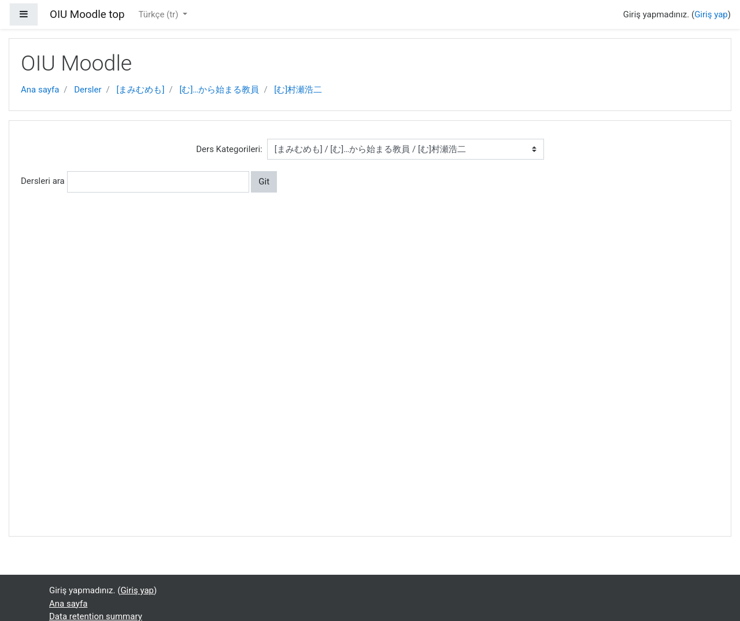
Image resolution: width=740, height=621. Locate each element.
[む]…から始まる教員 (219, 89)
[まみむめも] (141, 89)
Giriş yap (711, 14)
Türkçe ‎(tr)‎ (159, 14)
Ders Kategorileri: (229, 149)
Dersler (87, 89)
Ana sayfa (40, 89)
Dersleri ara (43, 181)
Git (263, 181)
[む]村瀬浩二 (298, 89)
